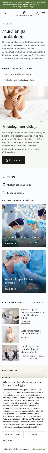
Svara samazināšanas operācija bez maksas (31, 332)
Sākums (9, 24)
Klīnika (6, 377)
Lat (4, 13)
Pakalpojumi (9, 370)
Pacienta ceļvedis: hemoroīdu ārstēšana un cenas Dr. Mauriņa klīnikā (33, 313)
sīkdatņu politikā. (38, 449)
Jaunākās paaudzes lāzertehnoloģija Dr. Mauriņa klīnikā (30, 349)
